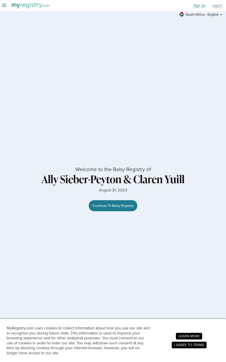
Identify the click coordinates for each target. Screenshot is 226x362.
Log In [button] (217, 5)
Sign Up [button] (199, 5)
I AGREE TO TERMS (189, 344)
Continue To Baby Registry (113, 205)
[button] (201, 14)
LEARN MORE (189, 336)
